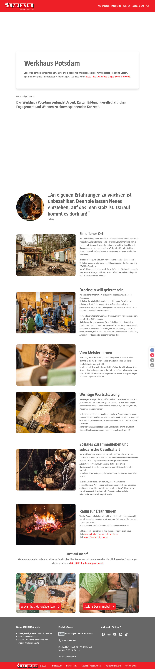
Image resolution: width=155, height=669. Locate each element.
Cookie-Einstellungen (91, 665)
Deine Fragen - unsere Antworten (78, 633)
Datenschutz (71, 665)
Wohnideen (104, 5)
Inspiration (116, 5)
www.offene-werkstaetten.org (96, 537)
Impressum (57, 665)
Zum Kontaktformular (67, 656)
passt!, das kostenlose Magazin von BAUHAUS (108, 76)
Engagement (137, 5)
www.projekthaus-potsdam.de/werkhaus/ (101, 534)
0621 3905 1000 (69, 640)
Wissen (126, 5)
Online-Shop (131, 665)
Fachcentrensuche (113, 665)
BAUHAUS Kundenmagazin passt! (87, 563)
